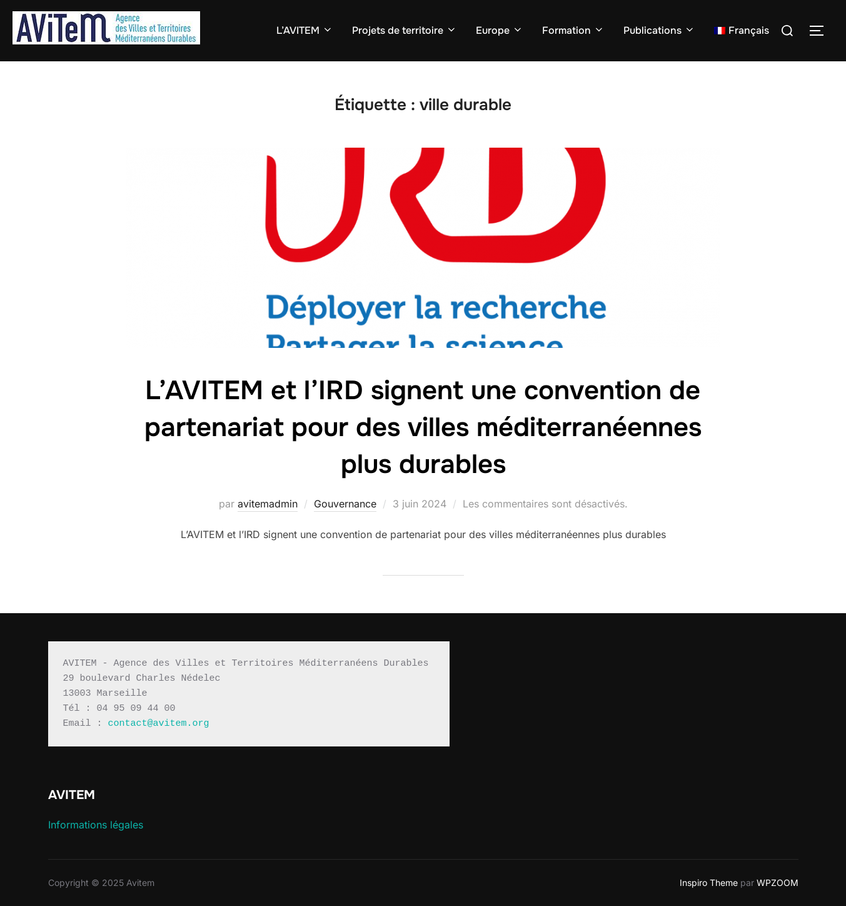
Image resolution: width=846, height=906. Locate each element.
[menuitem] (741, 31)
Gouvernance (345, 503)
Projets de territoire (404, 30)
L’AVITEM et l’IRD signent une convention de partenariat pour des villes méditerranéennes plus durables (423, 427)
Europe (499, 30)
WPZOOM (777, 882)
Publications (659, 30)
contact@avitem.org (158, 723)
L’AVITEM (304, 30)
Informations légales (95, 824)
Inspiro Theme (709, 882)
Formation (573, 30)
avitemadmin (268, 503)
